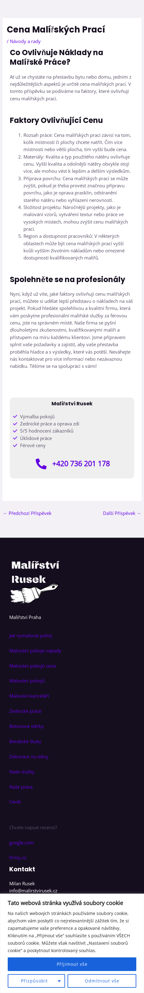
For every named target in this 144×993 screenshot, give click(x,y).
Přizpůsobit (34, 981)
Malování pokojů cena (32, 666)
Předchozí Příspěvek (27, 513)
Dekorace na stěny (28, 756)
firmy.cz (17, 857)
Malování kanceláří (29, 696)
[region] (72, 943)
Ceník (15, 802)
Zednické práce (25, 711)
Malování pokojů (27, 680)
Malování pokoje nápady (35, 650)
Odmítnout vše (102, 981)
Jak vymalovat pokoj (30, 635)
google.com (21, 842)
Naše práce (21, 787)
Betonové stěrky (26, 726)
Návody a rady (25, 41)
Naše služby (22, 772)
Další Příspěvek (122, 513)
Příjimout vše (72, 964)
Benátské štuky (25, 741)
